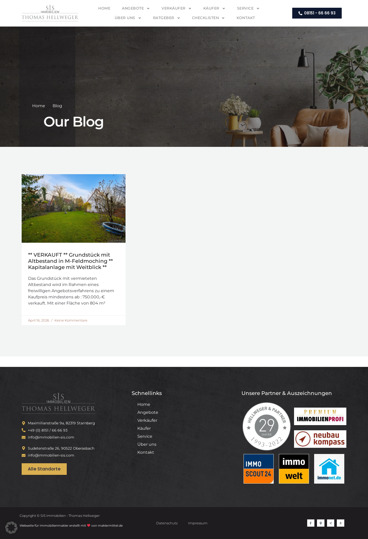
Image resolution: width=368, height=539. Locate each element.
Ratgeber (166, 18)
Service (248, 8)
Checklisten (208, 18)
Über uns (128, 18)
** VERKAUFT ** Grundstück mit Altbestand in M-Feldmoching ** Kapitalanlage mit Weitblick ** (70, 261)
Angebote (136, 8)
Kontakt (246, 17)
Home (104, 8)
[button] (11, 527)
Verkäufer (177, 8)
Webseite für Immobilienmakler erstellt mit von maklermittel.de (71, 525)
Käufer (214, 8)
